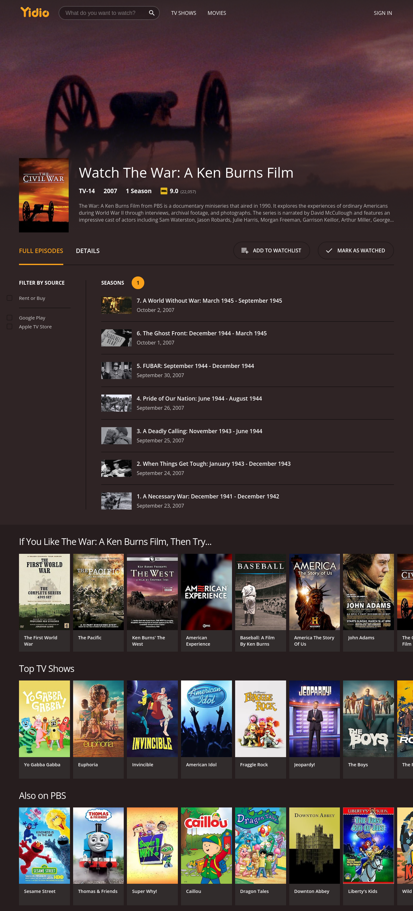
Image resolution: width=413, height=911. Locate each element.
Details (88, 250)
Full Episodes (41, 250)
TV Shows (183, 12)
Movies (217, 12)
